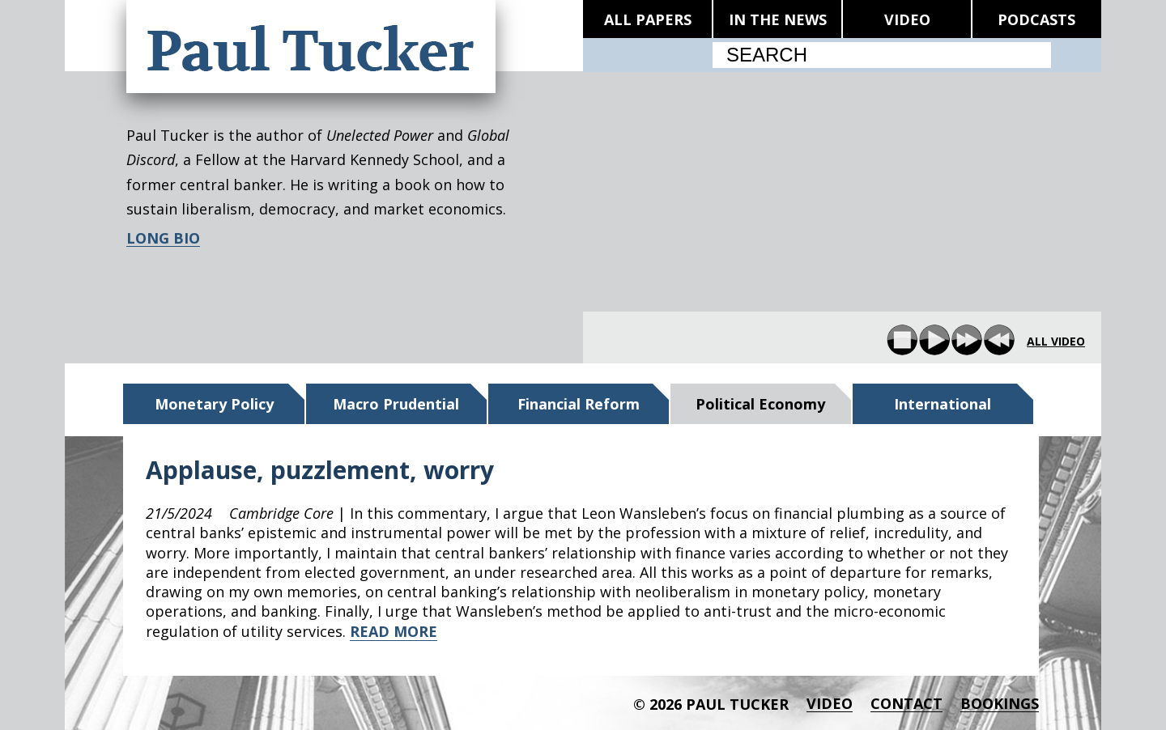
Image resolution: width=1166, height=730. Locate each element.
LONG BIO (163, 238)
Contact (906, 703)
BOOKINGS (999, 703)
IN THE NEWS (778, 19)
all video (1056, 341)
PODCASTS (1036, 19)
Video (829, 703)
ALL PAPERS (648, 19)
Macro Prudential (396, 404)
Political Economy (760, 404)
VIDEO (907, 19)
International (942, 404)
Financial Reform (578, 404)
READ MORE (393, 631)
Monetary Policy (214, 404)
